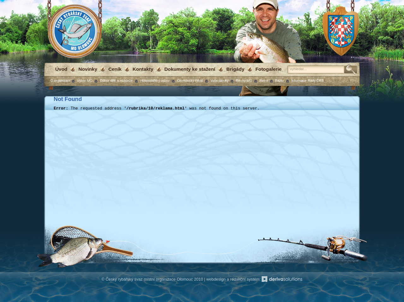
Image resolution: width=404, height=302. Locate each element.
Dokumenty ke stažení (189, 69)
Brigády (235, 69)
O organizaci (60, 80)
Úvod (61, 69)
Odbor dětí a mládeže (116, 80)
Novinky (87, 69)
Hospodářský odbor (155, 80)
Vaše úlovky (219, 80)
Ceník (115, 69)
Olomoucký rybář (190, 80)
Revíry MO (244, 80)
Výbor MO (84, 80)
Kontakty (143, 69)
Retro (263, 80)
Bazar (279, 80)
